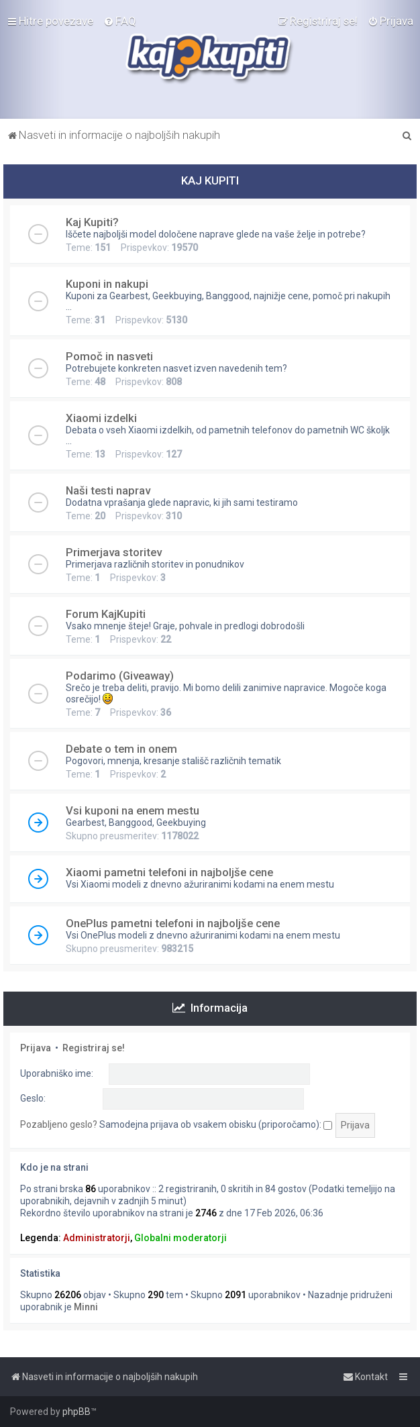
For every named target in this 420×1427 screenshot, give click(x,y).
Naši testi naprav (108, 490)
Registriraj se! (93, 1048)
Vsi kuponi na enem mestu (132, 810)
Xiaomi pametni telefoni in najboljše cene (169, 872)
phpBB (76, 1411)
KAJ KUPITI (210, 180)
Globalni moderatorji (180, 1237)
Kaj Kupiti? (92, 222)
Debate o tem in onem (121, 748)
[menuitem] (119, 20)
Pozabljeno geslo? (58, 1124)
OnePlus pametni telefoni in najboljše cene (173, 923)
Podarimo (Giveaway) (120, 675)
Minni (86, 1307)
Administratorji (96, 1237)
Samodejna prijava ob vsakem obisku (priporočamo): (215, 1124)
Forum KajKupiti (106, 614)
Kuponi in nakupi (107, 283)
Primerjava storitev (114, 552)
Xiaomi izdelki (101, 418)
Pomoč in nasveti (109, 356)
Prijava (35, 1048)
